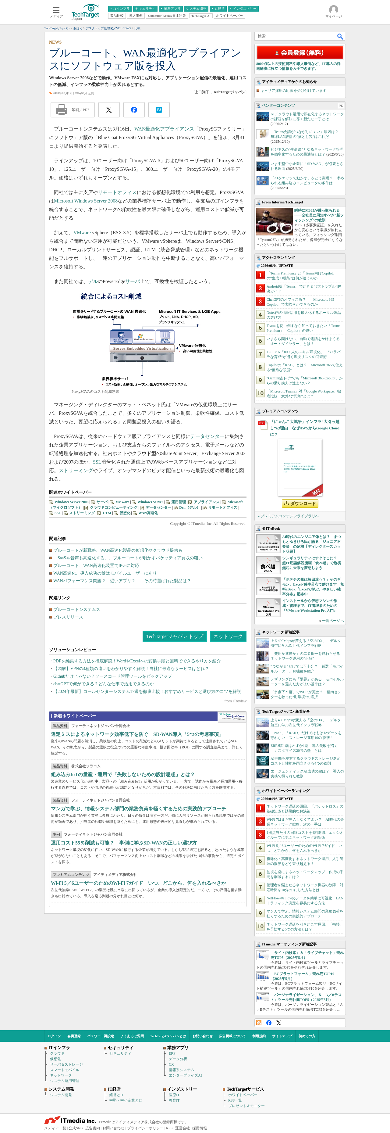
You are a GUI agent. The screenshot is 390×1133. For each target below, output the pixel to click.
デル (93, 281)
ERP (172, 1053)
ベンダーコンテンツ (278, 105)
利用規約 (259, 1036)
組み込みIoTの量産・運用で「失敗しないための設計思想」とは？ (123, 774)
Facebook (268, 1022)
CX (171, 1064)
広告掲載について (232, 1036)
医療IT (174, 1095)
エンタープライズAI (185, 1075)
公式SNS (76, 1128)
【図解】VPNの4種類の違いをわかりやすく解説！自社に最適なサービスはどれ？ (131, 668)
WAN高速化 (148, 513)
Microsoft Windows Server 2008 (86, 200)
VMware (82, 232)
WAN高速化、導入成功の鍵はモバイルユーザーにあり (105, 573)
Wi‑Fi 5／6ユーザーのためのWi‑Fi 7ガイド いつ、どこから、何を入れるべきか (138, 883)
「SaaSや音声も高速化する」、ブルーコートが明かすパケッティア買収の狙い (128, 558)
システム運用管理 (64, 1081)
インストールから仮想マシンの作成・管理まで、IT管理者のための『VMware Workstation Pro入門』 (309, 606)
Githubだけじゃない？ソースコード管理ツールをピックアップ (112, 676)
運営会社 (182, 1128)
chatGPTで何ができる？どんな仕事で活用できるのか (103, 684)
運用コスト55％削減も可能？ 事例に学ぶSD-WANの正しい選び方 (124, 842)
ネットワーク (228, 636)
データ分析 (178, 1059)
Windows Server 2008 (72, 502)
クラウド (57, 1053)
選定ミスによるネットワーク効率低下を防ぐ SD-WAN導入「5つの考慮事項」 (137, 734)
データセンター (207, 436)
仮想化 (124, 513)
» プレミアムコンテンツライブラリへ (288, 516)
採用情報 (199, 1128)
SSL (97, 461)
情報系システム (181, 1070)
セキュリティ (120, 1053)
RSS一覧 (235, 1100)
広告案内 (92, 1128)
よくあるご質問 (132, 1036)
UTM (107, 513)
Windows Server (150, 502)
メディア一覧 (55, 1128)
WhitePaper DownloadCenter (232, 717)
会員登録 (74, 1036)
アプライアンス (177, 128)
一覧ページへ (333, 620)
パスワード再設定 (100, 1036)
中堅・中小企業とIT (125, 1100)
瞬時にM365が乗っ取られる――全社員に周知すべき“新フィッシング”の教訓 (319, 215)
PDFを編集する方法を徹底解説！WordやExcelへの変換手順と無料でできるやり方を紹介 (137, 661)
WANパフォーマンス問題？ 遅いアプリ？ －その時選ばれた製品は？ (122, 581)
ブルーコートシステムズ (76, 609)
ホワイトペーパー (242, 1095)
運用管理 (178, 502)
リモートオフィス (117, 192)
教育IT (174, 1100)
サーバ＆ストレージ (66, 1064)
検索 (340, 36)
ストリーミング (76, 470)
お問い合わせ (203, 1036)
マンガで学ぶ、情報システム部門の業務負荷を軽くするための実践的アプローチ (138, 808)
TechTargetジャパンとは (168, 1036)
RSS (258, 1022)
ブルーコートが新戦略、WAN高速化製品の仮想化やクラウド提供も (118, 550)
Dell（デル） (189, 507)
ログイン (54, 1036)
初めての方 (307, 1036)
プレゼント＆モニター (246, 1106)
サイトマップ (282, 1036)
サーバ (132, 281)
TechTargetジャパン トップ (174, 636)
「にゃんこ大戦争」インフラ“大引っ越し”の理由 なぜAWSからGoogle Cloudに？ (304, 428)
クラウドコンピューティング (113, 507)
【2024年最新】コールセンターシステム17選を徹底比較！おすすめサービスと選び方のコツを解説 (147, 691)
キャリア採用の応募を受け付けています (293, 90)
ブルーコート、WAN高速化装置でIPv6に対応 (96, 565)
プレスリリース (68, 617)
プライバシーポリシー (145, 1128)
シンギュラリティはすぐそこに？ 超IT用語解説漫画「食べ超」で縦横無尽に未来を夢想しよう (311, 563)
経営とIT (116, 1095)
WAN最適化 (147, 128)
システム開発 (61, 1095)
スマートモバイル (64, 1070)
